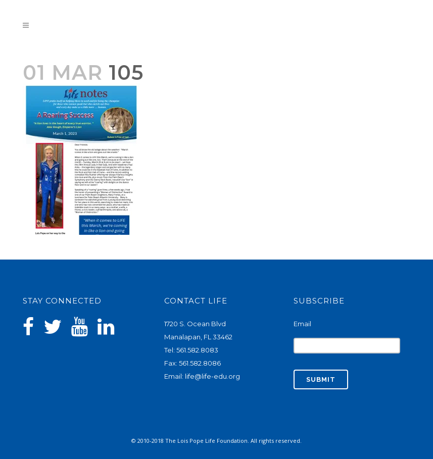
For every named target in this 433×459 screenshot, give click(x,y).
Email (302, 324)
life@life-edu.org (212, 376)
